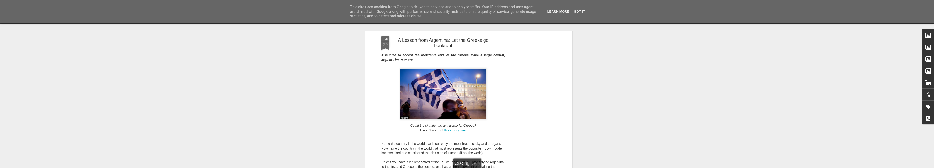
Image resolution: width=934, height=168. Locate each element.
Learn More (558, 11)
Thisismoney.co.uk (454, 130)
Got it (579, 11)
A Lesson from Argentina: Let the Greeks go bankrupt (443, 43)
